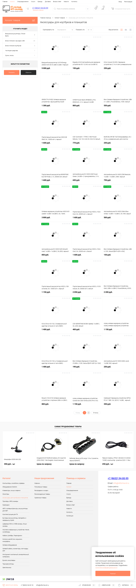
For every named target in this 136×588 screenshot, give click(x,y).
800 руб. (87, 106)
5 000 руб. (56, 69)
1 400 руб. (56, 330)
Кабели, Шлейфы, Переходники (12, 535)
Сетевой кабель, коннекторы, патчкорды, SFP (15, 550)
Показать (12, 72)
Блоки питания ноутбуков (13, 45)
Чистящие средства (11, 50)
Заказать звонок (38, 10)
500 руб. (118, 218)
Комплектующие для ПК (10, 514)
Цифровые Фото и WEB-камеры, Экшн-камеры (15, 525)
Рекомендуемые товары (42, 494)
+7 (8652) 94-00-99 (40, 8)
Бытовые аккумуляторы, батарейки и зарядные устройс (14, 519)
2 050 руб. (87, 293)
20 (34, 41)
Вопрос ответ (57, 1)
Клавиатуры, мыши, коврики (11, 490)
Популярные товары (40, 487)
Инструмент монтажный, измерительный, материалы (16, 555)
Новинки (37, 483)
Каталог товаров (20, 20)
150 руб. (87, 69)
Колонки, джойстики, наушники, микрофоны (12, 540)
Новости (66, 1)
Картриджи (6, 505)
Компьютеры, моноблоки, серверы (14, 483)
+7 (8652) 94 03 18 (27, 585)
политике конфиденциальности (106, 567)
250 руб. (118, 69)
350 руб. (118, 405)
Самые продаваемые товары (68, 427)
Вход (120, 1)
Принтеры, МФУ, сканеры (10, 501)
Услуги (33, 1)
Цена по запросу (44, 464)
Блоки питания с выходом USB (15, 41)
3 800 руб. (56, 218)
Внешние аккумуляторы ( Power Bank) (15, 35)
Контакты (74, 1)
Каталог (12, 1)
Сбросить (28, 72)
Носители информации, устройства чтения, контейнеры (16, 531)
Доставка (48, 1)
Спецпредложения (22, 1)
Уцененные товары (40, 497)
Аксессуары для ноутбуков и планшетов (15, 497)
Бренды (40, 1)
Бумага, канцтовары (9, 560)
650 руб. (87, 181)
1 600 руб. (56, 144)
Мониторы (6, 494)
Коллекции (69, 516)
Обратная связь (10, 585)
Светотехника (7, 567)
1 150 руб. (56, 293)
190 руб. (87, 368)
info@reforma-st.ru (121, 483)
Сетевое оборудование (10, 545)
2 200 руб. (118, 293)
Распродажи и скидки (41, 490)
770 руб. (87, 144)
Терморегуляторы (8, 564)
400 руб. (87, 330)
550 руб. (118, 106)
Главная (5, 1)
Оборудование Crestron (10, 487)
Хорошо (113, 573)
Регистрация (128, 1)
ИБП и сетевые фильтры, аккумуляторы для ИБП (15, 510)
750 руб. (118, 181)
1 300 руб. (56, 106)
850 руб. (56, 256)
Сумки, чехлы (9, 55)
